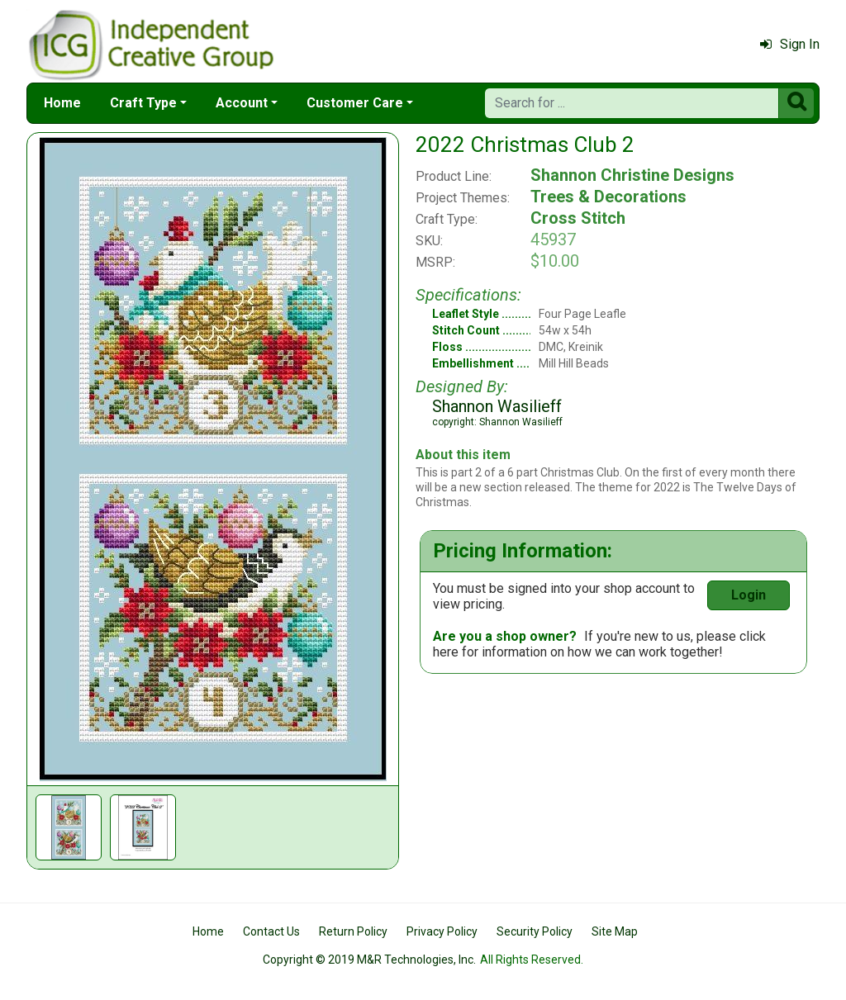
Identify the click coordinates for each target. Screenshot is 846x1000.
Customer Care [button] (355, 103)
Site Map (615, 931)
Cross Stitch (577, 218)
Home (62, 103)
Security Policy (535, 931)
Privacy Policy (442, 931)
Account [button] (242, 103)
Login (748, 595)
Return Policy (353, 931)
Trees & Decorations (608, 196)
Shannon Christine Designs (632, 175)
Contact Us (271, 931)
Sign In (790, 44)
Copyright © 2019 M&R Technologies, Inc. (369, 959)
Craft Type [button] (143, 103)
